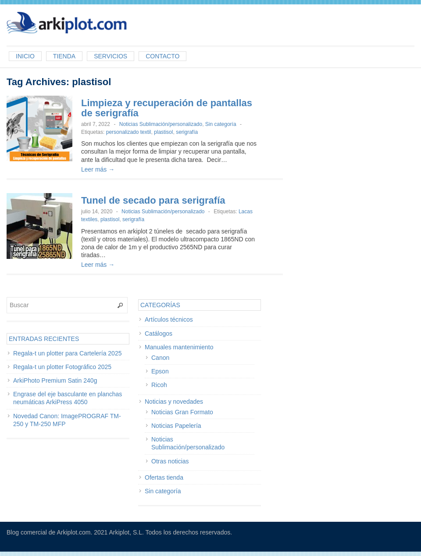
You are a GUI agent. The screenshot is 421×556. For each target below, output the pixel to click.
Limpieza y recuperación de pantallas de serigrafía (166, 107)
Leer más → (97, 169)
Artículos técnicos (169, 319)
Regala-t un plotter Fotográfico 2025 (62, 366)
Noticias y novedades (174, 401)
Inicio (25, 56)
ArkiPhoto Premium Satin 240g (55, 380)
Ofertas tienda (164, 477)
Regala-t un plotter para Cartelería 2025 (67, 353)
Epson (160, 371)
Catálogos (158, 333)
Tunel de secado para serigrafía (153, 200)
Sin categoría (220, 124)
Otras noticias (170, 461)
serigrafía (187, 132)
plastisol (163, 132)
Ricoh (159, 384)
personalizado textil (128, 132)
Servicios (110, 56)
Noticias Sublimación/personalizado (160, 124)
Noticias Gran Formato (182, 412)
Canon (160, 357)
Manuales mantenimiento (179, 347)
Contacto (162, 56)
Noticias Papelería (176, 425)
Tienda (64, 56)
